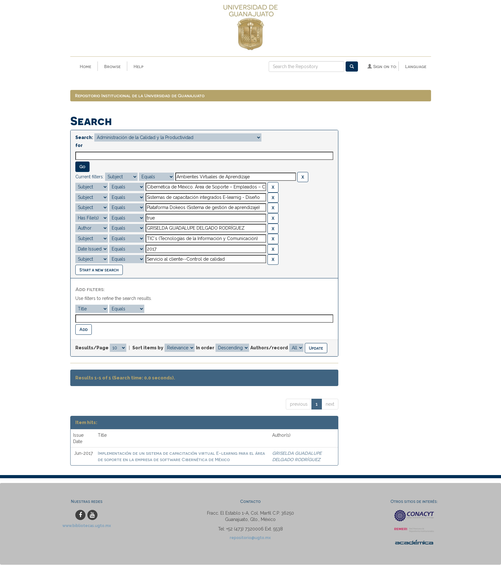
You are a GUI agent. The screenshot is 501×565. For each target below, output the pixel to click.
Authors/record (269, 347)
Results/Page (92, 347)
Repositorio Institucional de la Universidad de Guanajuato (139, 95)
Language (415, 66)
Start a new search (99, 270)
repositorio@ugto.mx (250, 538)
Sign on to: (382, 66)
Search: (84, 137)
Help (138, 66)
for (79, 145)
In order (205, 347)
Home (85, 66)
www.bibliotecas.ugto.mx (86, 526)
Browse (112, 66)
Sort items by (147, 347)
